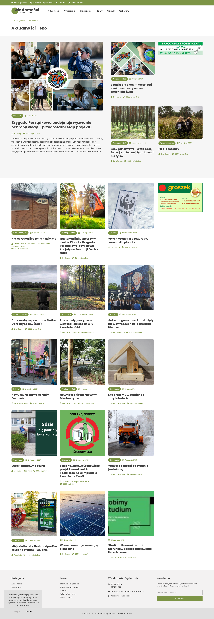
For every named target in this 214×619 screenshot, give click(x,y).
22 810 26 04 (116, 584)
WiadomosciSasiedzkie (121, 596)
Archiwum (123, 11)
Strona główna (18, 20)
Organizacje (85, 11)
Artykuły (110, 11)
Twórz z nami (77, 2)
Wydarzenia (69, 11)
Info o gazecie (20, 2)
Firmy (99, 11)
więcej (17, 611)
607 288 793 (116, 587)
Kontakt (62, 2)
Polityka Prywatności (69, 594)
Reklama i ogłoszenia (43, 2)
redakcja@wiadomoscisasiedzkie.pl (127, 591)
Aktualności (53, 11)
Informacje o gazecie (69, 584)
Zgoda (28, 611)
